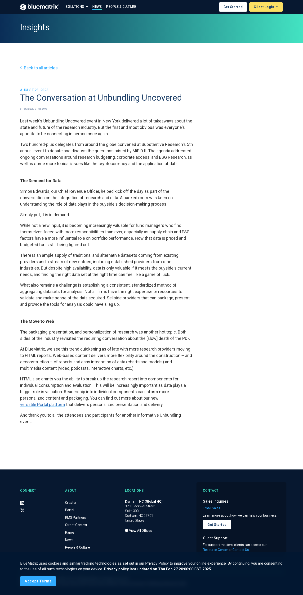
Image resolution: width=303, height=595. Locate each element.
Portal (69, 510)
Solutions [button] (75, 7)
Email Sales (211, 508)
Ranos (70, 532)
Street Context (76, 525)
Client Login (264, 7)
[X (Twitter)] (22, 510)
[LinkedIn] (22, 502)
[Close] (38, 581)
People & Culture (121, 7)
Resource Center (215, 550)
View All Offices (138, 530)
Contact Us (240, 550)
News (97, 7)
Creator (70, 503)
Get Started (233, 7)
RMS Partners (75, 517)
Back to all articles (39, 67)
